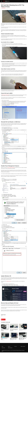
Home (1, 3)
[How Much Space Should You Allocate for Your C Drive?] (14, 335)
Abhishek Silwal (21, 330)
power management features (11, 167)
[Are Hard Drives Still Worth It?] (23, 326)
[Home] (6, 1)
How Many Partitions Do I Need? (4, 338)
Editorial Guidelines (23, 346)
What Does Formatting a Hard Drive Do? (4, 330)
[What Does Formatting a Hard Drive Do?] (5, 326)
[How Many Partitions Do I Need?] (5, 335)
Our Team (15, 346)
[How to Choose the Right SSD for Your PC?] (14, 326)
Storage (4, 3)
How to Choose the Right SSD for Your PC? (14, 330)
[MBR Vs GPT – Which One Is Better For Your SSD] (23, 335)
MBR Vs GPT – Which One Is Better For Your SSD (22, 338)
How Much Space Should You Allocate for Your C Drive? (13, 338)
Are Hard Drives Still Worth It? (23, 329)
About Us (9, 346)
